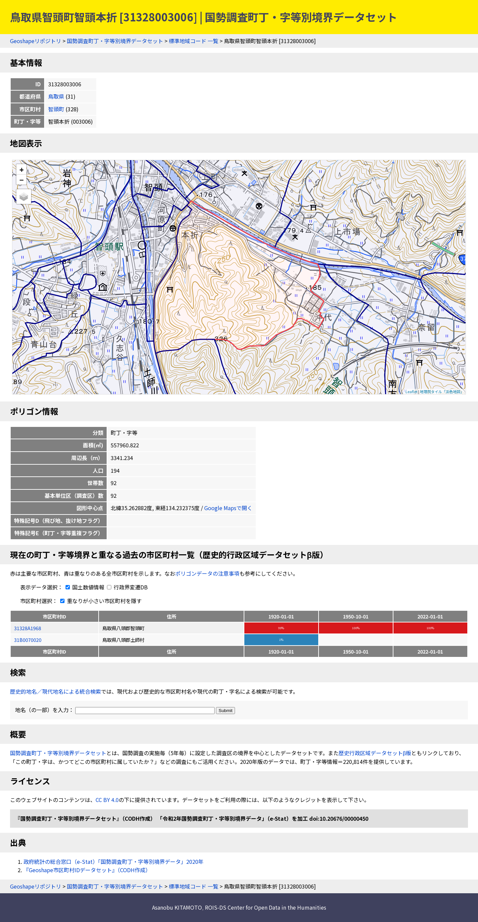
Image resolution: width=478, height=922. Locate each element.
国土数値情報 (84, 587)
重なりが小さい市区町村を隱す (99, 601)
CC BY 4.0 (107, 800)
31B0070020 (27, 639)
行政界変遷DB (127, 587)
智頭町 (56, 109)
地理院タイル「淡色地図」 (442, 391)
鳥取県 (56, 96)
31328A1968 (27, 627)
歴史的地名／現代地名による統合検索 (55, 691)
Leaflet (411, 391)
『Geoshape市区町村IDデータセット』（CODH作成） (87, 870)
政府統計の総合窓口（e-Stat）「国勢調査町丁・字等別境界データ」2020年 (113, 861)
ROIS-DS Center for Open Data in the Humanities (265, 907)
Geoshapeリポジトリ (35, 41)
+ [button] (21, 169)
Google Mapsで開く (228, 508)
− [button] (21, 180)
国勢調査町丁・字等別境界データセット (115, 41)
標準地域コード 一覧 (193, 41)
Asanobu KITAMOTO (177, 907)
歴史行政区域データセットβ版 (375, 753)
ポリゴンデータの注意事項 (207, 573)
